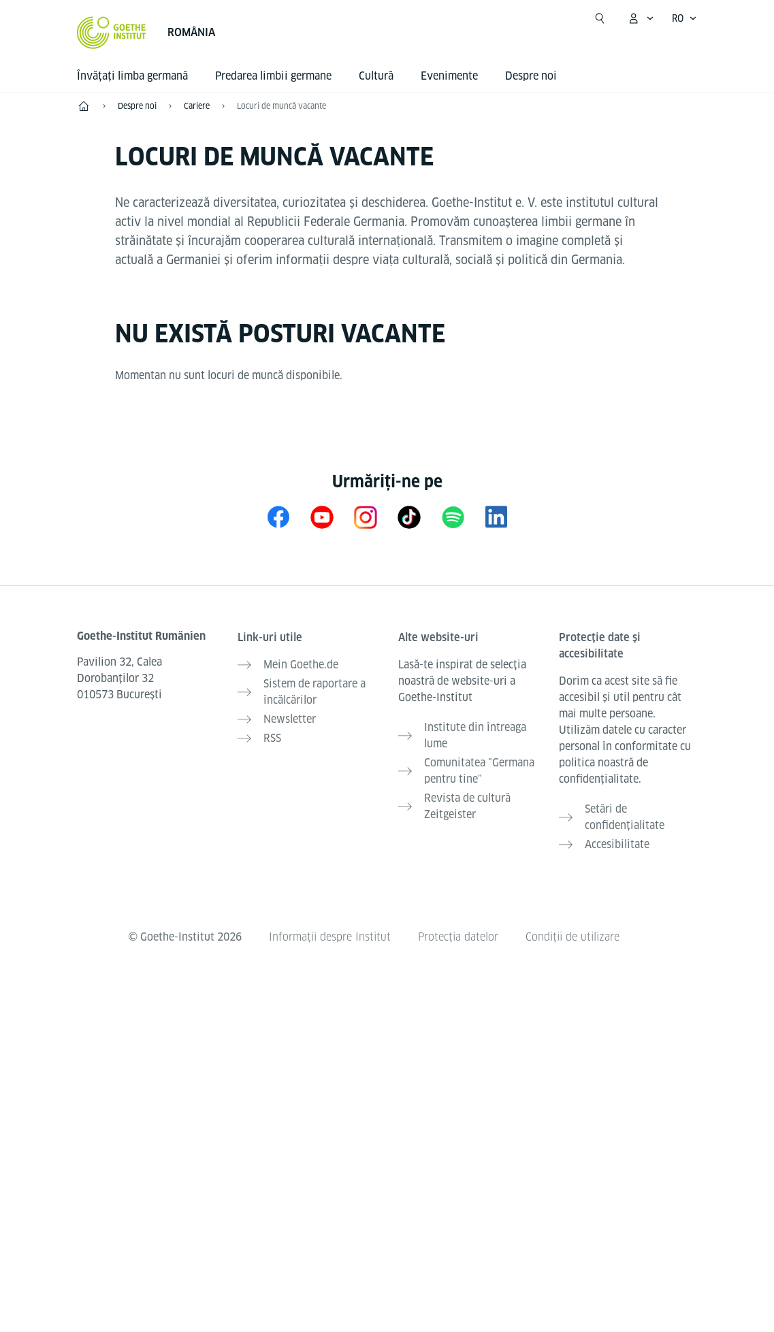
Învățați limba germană (132, 76)
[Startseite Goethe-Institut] (111, 32)
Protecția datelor (458, 936)
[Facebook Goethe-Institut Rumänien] (278, 517)
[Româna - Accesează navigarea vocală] (684, 18)
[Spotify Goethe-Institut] (452, 517)
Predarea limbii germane (273, 76)
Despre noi (531, 76)
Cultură (376, 76)
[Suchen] (600, 18)
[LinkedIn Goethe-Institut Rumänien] (496, 517)
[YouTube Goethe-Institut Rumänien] (322, 517)
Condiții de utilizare (572, 936)
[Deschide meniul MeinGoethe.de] (640, 18)
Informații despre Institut (330, 936)
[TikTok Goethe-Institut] (409, 517)
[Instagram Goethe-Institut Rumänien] (365, 517)
